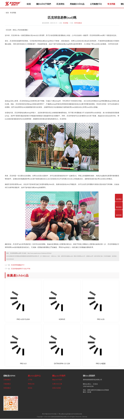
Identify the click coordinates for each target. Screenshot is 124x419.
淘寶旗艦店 (7, 388)
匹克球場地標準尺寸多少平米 (20, 268)
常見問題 (112, 4)
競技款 (30, 388)
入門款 (30, 380)
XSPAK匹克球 (113, 44)
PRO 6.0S (100, 319)
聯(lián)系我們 (89, 376)
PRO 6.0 (23, 364)
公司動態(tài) (97, 4)
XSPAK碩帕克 (78, 23)
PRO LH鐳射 (101, 364)
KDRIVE (62, 319)
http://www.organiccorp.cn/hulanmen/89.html (39, 253)
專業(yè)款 (31, 384)
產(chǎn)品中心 (34, 376)
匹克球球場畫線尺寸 (17, 265)
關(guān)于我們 (45, 4)
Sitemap (84, 417)
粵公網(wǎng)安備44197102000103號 (70, 414)
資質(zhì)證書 (56, 388)
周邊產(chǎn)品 (78, 4)
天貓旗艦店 (7, 384)
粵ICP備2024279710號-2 (49, 414)
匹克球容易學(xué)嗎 (15, 253)
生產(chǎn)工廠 (57, 384)
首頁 (29, 4)
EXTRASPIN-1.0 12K (62, 364)
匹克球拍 (61, 4)
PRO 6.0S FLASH (23, 319)
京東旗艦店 (7, 380)
